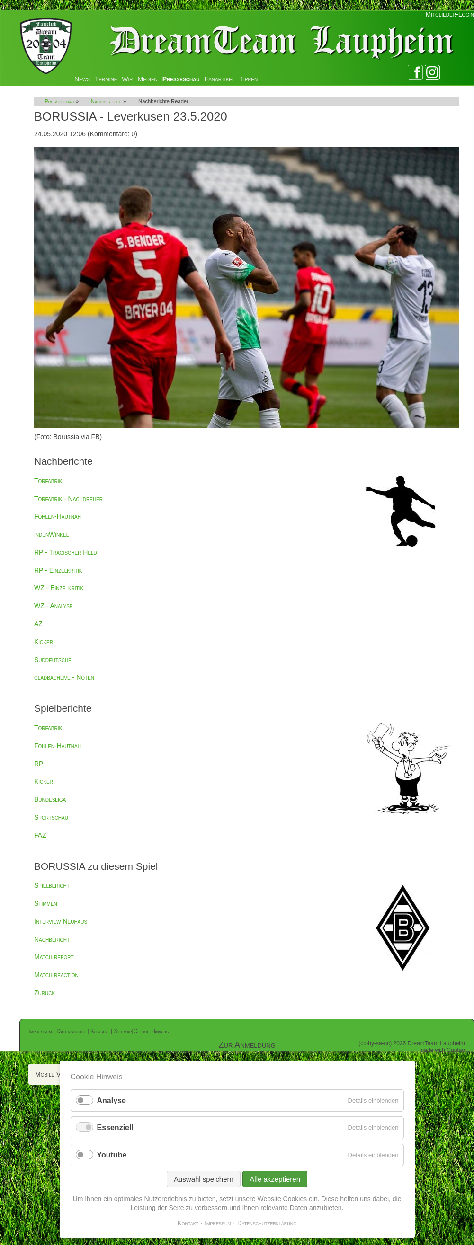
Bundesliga (50, 799)
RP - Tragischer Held (65, 552)
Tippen (249, 79)
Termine (106, 79)
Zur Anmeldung (247, 1045)
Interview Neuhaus (60, 921)
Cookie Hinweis (151, 1031)
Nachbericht (52, 939)
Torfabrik (48, 481)
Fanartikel (220, 79)
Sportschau (51, 817)
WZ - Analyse (53, 605)
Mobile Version (57, 1074)
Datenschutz (71, 1031)
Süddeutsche (53, 659)
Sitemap (123, 1031)
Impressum (40, 1031)
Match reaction (56, 975)
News (82, 79)
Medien (148, 79)
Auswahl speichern (203, 1179)
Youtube (112, 1155)
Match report (54, 957)
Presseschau (181, 79)
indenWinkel (51, 534)
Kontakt (99, 1031)
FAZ (40, 835)
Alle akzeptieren (275, 1179)
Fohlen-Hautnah (57, 516)
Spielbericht (52, 885)
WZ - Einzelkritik (58, 588)
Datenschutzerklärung (266, 1223)
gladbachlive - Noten (64, 677)
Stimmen (45, 903)
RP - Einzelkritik (58, 570)
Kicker (43, 641)
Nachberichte (106, 101)
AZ (38, 623)
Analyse (111, 1100)
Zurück (44, 993)
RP (38, 764)
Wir (127, 79)
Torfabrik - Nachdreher (68, 499)
